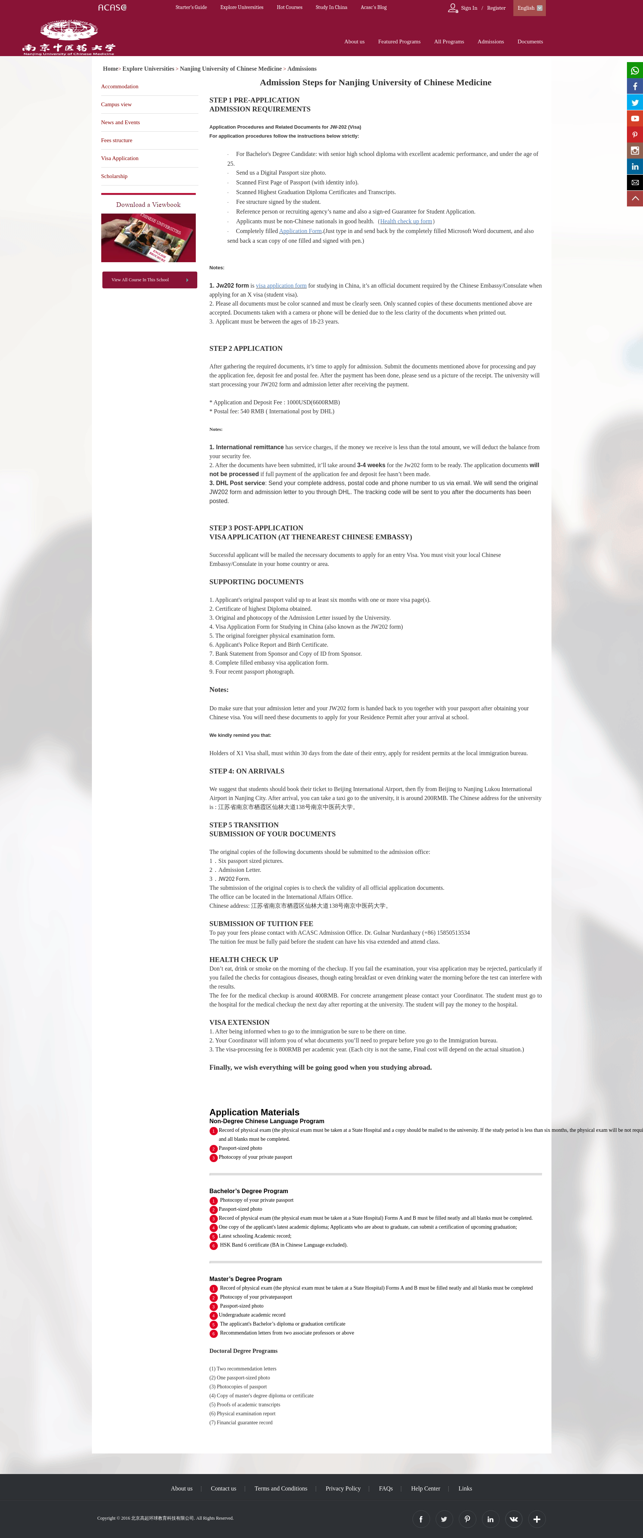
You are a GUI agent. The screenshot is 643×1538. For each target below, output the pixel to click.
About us (354, 42)
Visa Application (120, 158)
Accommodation (120, 86)
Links (465, 1488)
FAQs (386, 1488)
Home (110, 68)
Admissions (490, 42)
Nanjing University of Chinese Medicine (231, 68)
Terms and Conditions (281, 1488)
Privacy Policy (343, 1488)
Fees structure (117, 140)
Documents (530, 42)
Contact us (224, 1488)
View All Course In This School (140, 279)
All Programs (449, 42)
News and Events (120, 122)
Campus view (116, 104)
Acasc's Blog (374, 7)
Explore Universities (241, 7)
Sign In (469, 7)
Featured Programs (399, 42)
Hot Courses (289, 7)
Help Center (425, 1488)
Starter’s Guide (191, 7)
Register (496, 7)
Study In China (331, 7)
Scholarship (114, 176)
